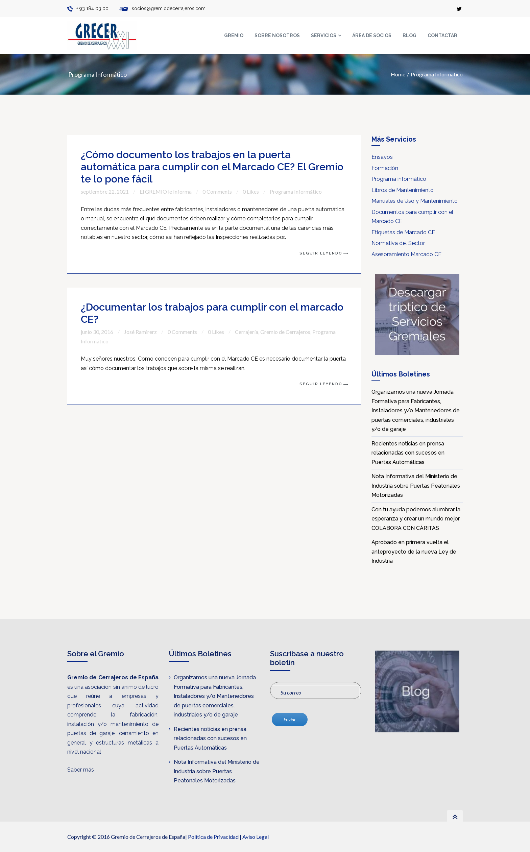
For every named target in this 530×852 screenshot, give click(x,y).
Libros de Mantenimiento (402, 190)
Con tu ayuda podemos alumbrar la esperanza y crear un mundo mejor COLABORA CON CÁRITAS (415, 518)
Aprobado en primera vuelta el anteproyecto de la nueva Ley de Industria (413, 551)
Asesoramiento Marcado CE (406, 254)
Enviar (290, 719)
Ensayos (382, 157)
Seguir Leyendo (320, 253)
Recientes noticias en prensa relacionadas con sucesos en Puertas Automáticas (407, 452)
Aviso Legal (255, 836)
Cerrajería (246, 331)
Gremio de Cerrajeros (285, 331)
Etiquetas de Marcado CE (403, 232)
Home (398, 74)
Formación (384, 168)
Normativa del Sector (398, 243)
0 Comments (217, 191)
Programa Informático (437, 74)
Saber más (80, 769)
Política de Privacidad (213, 836)
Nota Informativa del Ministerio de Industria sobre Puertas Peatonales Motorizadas (415, 485)
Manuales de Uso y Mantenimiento (414, 201)
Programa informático (398, 179)
